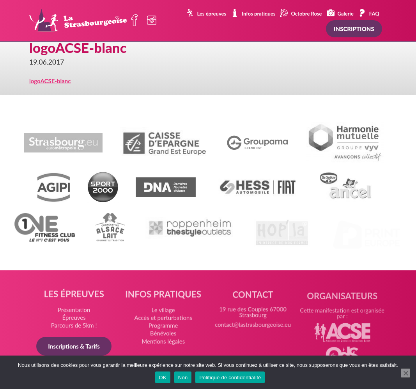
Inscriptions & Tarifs (75, 347)
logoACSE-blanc (50, 80)
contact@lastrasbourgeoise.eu (252, 330)
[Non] (405, 373)
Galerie (340, 13)
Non (183, 377)
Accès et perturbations (163, 322)
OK (162, 377)
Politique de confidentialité (230, 377)
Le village (164, 314)
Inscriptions (354, 28)
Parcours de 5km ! (75, 327)
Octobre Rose (301, 13)
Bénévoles (163, 336)
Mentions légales (163, 344)
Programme (163, 329)
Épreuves (75, 319)
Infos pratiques (253, 13)
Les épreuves (206, 13)
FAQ (368, 13)
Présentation (75, 311)
